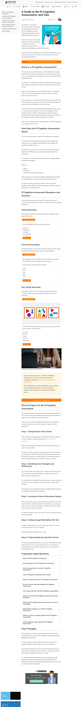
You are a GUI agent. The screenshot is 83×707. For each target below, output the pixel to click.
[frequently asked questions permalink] (21, 553)
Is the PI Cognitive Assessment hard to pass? (37, 575)
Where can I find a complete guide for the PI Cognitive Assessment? (40, 616)
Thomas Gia (46, 6)
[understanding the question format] (21, 536)
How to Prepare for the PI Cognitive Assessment (8, 25)
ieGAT (66, 6)
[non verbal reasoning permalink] (21, 285)
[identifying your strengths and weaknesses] (21, 462)
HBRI (74, 6)
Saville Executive (57, 6)
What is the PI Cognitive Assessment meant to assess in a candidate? (40, 603)
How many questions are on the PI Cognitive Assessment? (37, 569)
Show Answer (26, 238)
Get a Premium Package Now (41, 400)
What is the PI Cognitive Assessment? (35, 558)
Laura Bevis (55, 19)
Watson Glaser (35, 6)
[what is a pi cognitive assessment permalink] (21, 66)
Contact (75, 2)
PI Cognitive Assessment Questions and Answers (8, 21)
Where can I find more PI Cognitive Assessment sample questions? (40, 596)
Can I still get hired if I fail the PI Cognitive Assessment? (40, 591)
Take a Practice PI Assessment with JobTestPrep (41, 62)
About (70, 2)
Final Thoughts (6, 31)
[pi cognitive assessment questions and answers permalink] (21, 192)
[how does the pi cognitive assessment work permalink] (21, 128)
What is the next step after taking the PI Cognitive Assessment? (38, 585)
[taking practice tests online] (21, 430)
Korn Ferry (16, 6)
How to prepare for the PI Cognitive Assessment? (38, 563)
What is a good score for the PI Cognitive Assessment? (40, 579)
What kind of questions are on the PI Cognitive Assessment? (37, 609)
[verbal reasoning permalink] (21, 208)
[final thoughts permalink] (21, 628)
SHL (9, 6)
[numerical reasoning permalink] (21, 243)
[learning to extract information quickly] (21, 495)
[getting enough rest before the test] (21, 518)
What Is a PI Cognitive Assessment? (7, 13)
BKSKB (25, 6)
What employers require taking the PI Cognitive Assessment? (38, 622)
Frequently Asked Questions (9, 29)
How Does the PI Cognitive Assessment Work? (9, 17)
